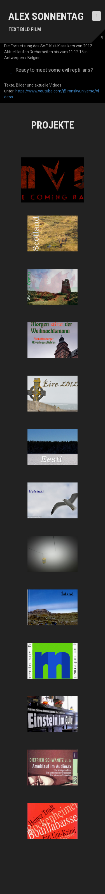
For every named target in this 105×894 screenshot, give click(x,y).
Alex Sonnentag (46, 16)
